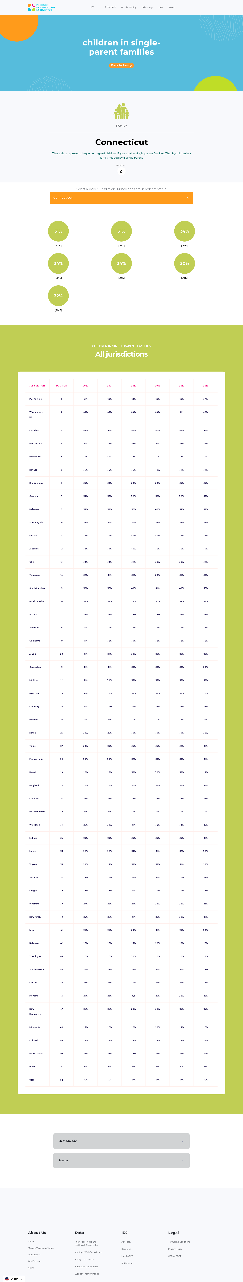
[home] (41, 7)
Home (31, 1241)
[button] (92, 7)
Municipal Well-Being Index (88, 1252)
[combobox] (14, 1279)
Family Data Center (84, 1259)
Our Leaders (34, 1254)
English (11, 1279)
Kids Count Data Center (86, 1266)
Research (126, 1249)
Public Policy (128, 7)
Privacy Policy (175, 1249)
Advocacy (147, 7)
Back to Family (121, 65)
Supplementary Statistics (87, 1274)
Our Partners (34, 1261)
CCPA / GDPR (175, 1256)
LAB (160, 7)
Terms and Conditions (179, 1242)
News (171, 7)
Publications (128, 1263)
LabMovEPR (127, 1256)
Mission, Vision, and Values (41, 1248)
